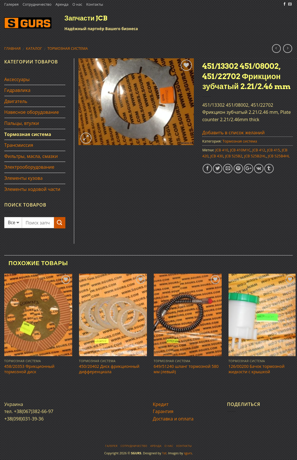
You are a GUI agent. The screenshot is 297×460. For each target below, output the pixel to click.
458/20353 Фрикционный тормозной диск (29, 369)
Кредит (161, 404)
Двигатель (15, 101)
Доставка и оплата (173, 419)
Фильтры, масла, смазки (31, 156)
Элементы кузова (23, 178)
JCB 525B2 (233, 155)
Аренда (61, 4)
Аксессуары (17, 79)
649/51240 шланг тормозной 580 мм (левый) (186, 369)
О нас (77, 4)
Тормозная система (67, 48)
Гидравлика (17, 90)
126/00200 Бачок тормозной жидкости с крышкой (257, 369)
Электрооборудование (29, 167)
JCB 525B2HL (255, 155)
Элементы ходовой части (32, 189)
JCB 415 (273, 149)
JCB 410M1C (240, 149)
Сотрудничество (36, 4)
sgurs (188, 453)
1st (164, 453)
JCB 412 (258, 149)
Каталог (34, 48)
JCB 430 (216, 155)
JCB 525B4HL (279, 155)
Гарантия (163, 411)
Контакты (94, 4)
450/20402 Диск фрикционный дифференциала (109, 369)
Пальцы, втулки (21, 123)
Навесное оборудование (31, 112)
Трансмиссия (18, 145)
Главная (12, 48)
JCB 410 (221, 149)
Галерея (11, 4)
